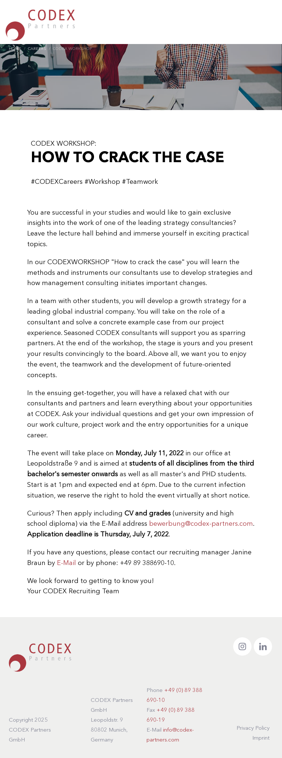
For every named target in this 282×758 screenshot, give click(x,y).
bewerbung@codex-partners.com (201, 524)
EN (248, 24)
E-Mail (67, 563)
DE (233, 24)
